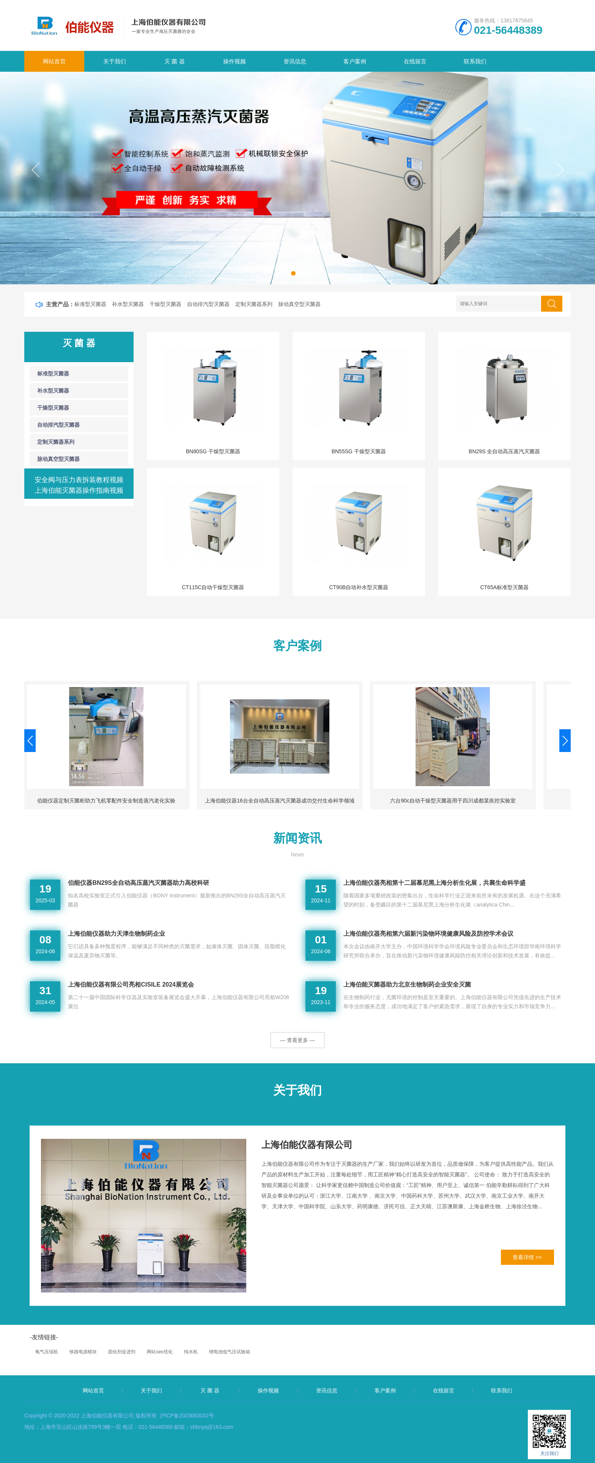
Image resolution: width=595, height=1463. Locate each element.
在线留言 (415, 61)
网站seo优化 (159, 1351)
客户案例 (354, 61)
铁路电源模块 (83, 1351)
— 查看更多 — (297, 1040)
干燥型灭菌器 (165, 304)
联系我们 (475, 61)
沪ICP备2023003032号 (187, 1416)
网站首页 (54, 61)
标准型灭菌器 (90, 304)
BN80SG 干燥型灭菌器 (213, 451)
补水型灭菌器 (128, 304)
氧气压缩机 (46, 1351)
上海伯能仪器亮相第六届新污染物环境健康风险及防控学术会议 (428, 933)
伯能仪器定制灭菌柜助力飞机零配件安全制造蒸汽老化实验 (250, 801)
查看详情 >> (527, 1257)
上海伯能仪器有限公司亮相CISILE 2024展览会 (131, 984)
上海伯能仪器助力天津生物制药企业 (116, 933)
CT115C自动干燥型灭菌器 (213, 587)
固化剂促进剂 (121, 1351)
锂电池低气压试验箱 (229, 1351)
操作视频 (234, 61)
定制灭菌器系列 (253, 304)
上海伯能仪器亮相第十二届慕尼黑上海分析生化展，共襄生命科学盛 (434, 883)
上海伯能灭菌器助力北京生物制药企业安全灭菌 (407, 984)
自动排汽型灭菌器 (208, 304)
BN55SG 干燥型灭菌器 (359, 451)
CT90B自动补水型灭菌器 (358, 587)
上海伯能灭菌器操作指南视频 (79, 490)
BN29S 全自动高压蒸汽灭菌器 (504, 451)
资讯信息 (294, 61)
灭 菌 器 (174, 61)
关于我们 (114, 61)
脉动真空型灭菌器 (299, 304)
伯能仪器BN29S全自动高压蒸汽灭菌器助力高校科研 (138, 883)
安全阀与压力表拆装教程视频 (79, 480)
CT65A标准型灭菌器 (504, 587)
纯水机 (191, 1351)
